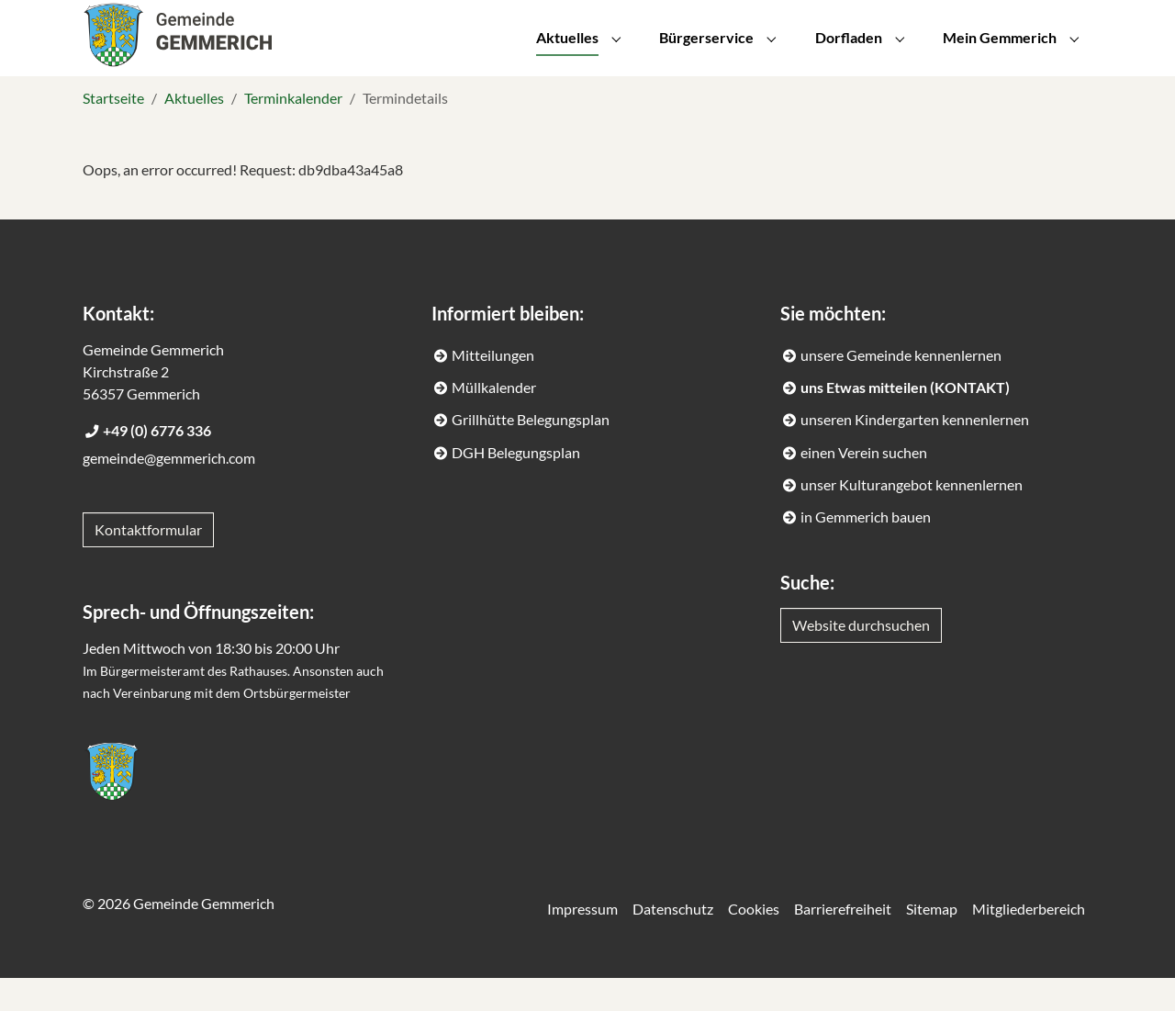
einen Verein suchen (863, 485)
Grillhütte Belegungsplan (531, 452)
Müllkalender (494, 420)
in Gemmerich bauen (865, 549)
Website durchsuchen (861, 658)
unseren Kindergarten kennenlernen (914, 452)
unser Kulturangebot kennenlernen (911, 517)
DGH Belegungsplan (516, 485)
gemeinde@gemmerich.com (169, 491)
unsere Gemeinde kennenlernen (901, 388)
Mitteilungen (493, 388)
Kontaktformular (148, 562)
